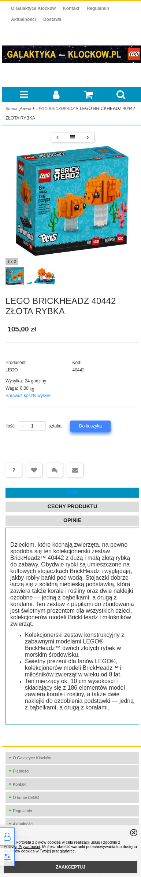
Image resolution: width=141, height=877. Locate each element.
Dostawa (52, 19)
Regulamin (98, 8)
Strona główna (18, 108)
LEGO (11, 370)
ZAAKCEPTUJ (70, 867)
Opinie (72, 520)
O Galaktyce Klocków (33, 8)
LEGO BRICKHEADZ (55, 108)
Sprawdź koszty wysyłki (28, 395)
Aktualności (23, 19)
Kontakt (71, 8)
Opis (72, 492)
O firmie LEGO (26, 797)
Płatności (21, 771)
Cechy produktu (72, 506)
